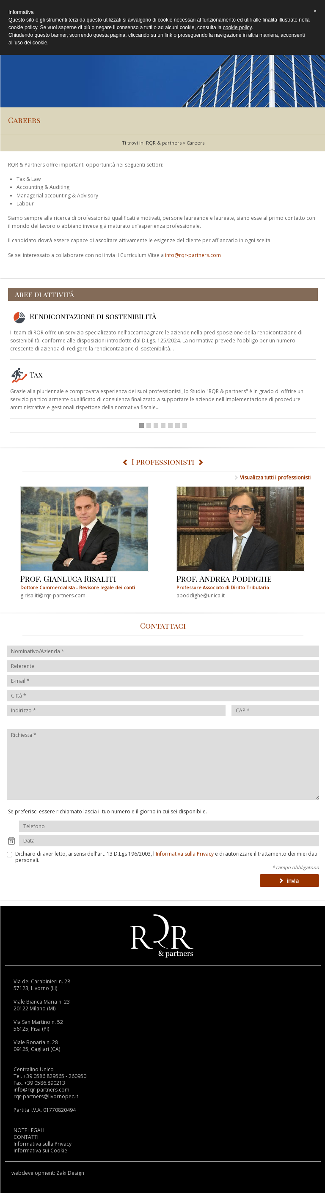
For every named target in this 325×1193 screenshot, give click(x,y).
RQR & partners (164, 143)
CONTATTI (26, 1137)
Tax (26, 374)
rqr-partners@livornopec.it (46, 1096)
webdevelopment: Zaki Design (47, 1173)
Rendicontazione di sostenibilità (83, 316)
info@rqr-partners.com (193, 255)
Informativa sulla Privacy (185, 853)
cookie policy (237, 27)
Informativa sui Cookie (40, 1150)
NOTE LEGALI (29, 1130)
